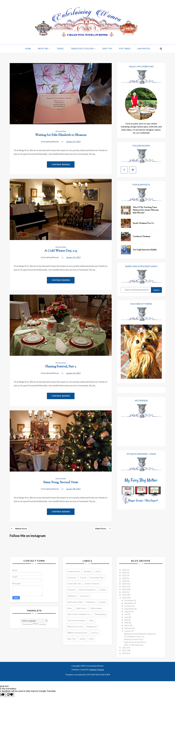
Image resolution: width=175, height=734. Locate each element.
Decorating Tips (97, 577)
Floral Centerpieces (87, 590)
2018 (124, 584)
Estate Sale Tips (74, 583)
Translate (39, 624)
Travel (60, 48)
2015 (124, 592)
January (127, 631)
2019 (124, 581)
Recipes (102, 602)
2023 (124, 570)
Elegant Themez (97, 669)
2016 (124, 589)
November (129, 603)
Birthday (87, 571)
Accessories (61, 131)
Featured (71, 590)
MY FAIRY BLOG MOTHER (98, 674)
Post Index (124, 48)
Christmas (71, 577)
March (127, 625)
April (126, 622)
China (97, 571)
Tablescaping (95, 608)
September (129, 609)
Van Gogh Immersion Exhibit (145, 249)
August (127, 611)
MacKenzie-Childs (75, 602)
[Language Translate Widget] (34, 621)
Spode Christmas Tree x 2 (143, 223)
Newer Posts (21, 528)
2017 (124, 586)
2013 (124, 597)
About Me (43, 48)
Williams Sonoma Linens (77, 633)
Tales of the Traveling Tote (78, 614)
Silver (69, 608)
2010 (124, 653)
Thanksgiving (100, 614)
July (126, 614)
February (128, 628)
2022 (124, 572)
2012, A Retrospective (133, 645)
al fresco (95, 633)
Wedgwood (92, 626)
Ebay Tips (107, 48)
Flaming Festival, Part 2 (60, 366)
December (129, 600)
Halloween (71, 596)
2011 (124, 650)
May (126, 620)
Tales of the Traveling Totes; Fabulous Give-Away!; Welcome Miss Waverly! (146, 210)
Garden (102, 590)
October (128, 606)
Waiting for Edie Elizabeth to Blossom (60, 135)
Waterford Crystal (75, 626)
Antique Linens (73, 571)
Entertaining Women (94, 666)
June (126, 617)
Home (28, 48)
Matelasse (91, 602)
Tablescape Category (82, 48)
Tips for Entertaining (76, 620)
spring (82, 639)
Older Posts (100, 528)
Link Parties (143, 48)
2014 (124, 595)
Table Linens (81, 608)
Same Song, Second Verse (60, 482)
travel (91, 639)
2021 (124, 575)
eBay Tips (71, 639)
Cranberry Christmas (141, 236)
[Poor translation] (10, 694)
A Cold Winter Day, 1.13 (60, 251)
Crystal (83, 577)
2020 (124, 578)
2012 (124, 647)
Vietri (91, 620)
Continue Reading (61, 164)
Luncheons (85, 596)
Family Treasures (92, 583)
